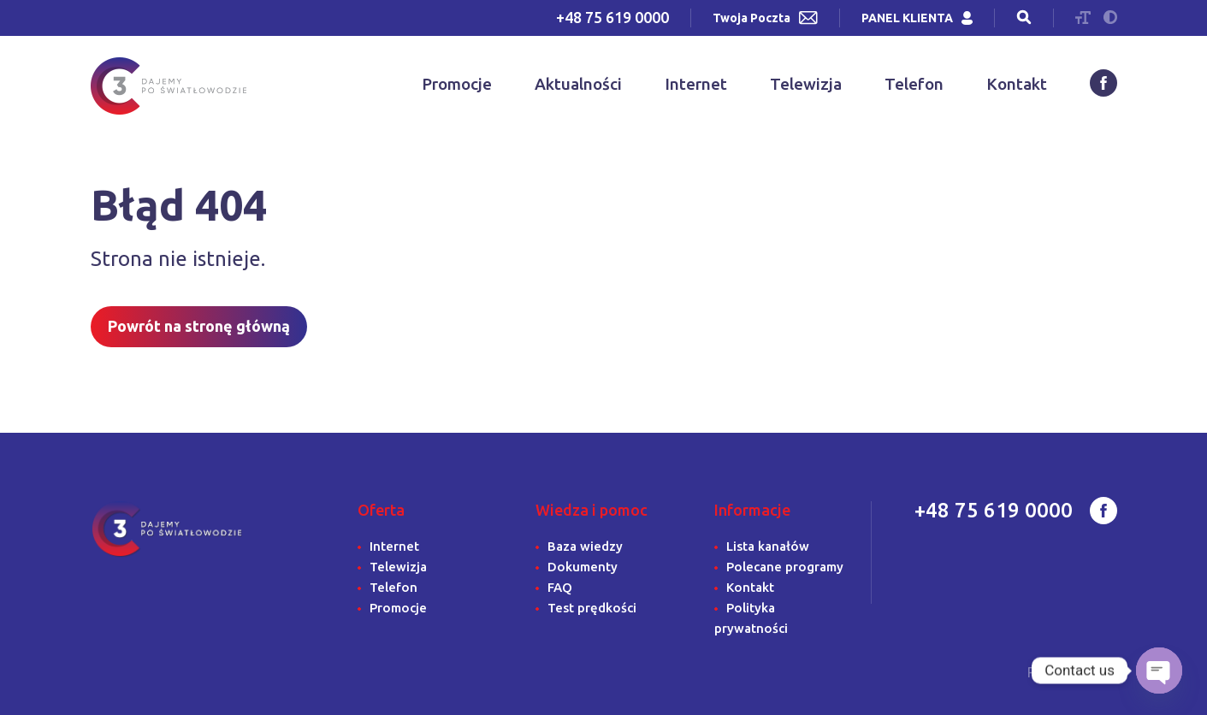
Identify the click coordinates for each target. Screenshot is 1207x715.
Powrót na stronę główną (199, 325)
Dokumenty (582, 566)
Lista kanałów (767, 546)
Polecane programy (784, 566)
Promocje (457, 83)
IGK (1104, 672)
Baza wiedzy (585, 546)
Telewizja (806, 83)
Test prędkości (591, 607)
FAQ (559, 587)
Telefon (914, 83)
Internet (696, 83)
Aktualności (578, 83)
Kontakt (1016, 83)
